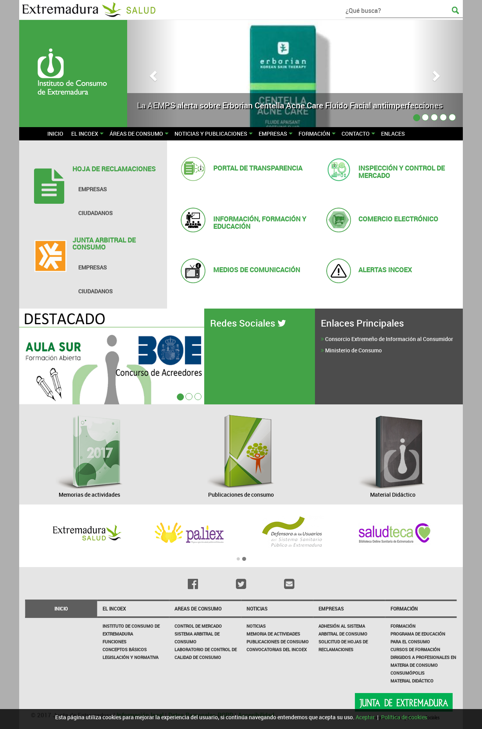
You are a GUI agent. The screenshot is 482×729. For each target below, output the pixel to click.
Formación (404, 608)
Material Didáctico (411, 681)
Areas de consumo (197, 608)
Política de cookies (404, 717)
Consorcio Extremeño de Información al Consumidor (389, 339)
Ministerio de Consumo (353, 350)
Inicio (61, 608)
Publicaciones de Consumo (277, 642)
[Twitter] (241, 584)
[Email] (289, 584)
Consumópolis (407, 673)
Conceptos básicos (125, 649)
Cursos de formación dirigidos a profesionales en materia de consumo (423, 657)
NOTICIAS (257, 608)
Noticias (256, 626)
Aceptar (365, 717)
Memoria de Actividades (273, 634)
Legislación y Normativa (130, 657)
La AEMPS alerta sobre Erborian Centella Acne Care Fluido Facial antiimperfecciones (290, 105)
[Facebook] (193, 584)
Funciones (114, 642)
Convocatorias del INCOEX (276, 649)
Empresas (331, 608)
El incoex (114, 608)
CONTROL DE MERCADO (198, 626)
